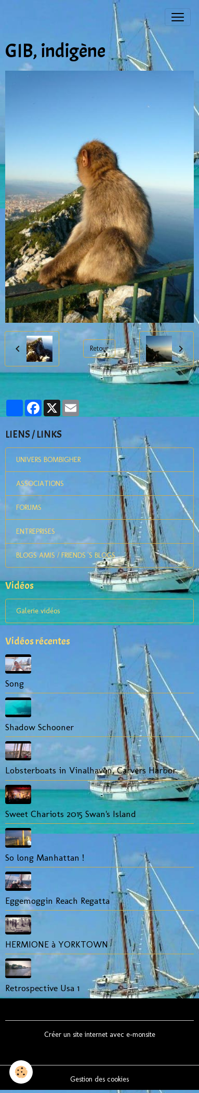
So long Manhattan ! (44, 857)
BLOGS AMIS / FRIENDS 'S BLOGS (65, 555)
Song (14, 683)
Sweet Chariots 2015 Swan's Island (70, 813)
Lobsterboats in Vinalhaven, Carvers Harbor (90, 770)
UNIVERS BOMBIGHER (48, 459)
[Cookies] (21, 1072)
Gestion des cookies (99, 1079)
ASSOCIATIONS (40, 483)
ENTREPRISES (35, 531)
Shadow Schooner (39, 726)
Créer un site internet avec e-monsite (99, 1034)
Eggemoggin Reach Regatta (57, 900)
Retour (99, 348)
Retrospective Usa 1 (42, 987)
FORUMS (29, 507)
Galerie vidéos (38, 611)
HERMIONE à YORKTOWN (56, 944)
